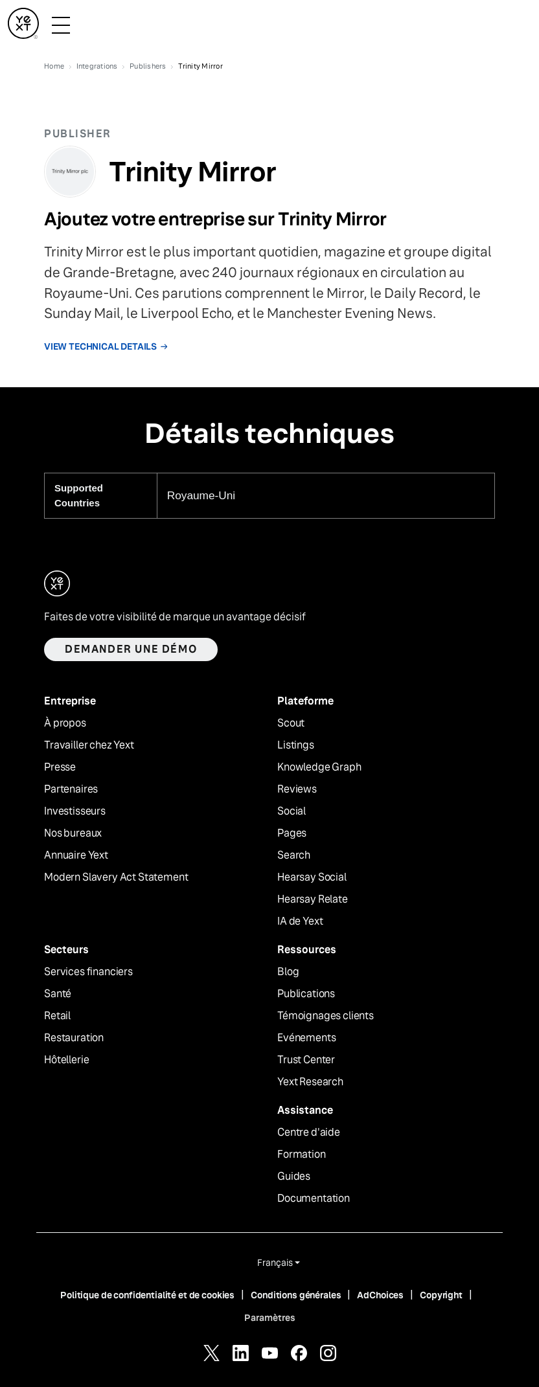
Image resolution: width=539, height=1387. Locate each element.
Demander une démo (131, 649)
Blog (288, 971)
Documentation (313, 1198)
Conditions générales (296, 1295)
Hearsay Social (312, 877)
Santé (57, 993)
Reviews (297, 789)
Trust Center (306, 1060)
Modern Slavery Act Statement (116, 877)
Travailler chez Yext (89, 745)
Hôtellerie (66, 1060)
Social (291, 811)
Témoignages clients (325, 1015)
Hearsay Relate (312, 899)
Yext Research (310, 1082)
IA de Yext (300, 921)
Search (293, 855)
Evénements (306, 1038)
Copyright (441, 1295)
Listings (295, 745)
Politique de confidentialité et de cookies (147, 1295)
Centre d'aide (308, 1132)
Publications (306, 993)
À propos (65, 723)
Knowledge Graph (319, 767)
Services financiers (88, 971)
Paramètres (269, 1318)
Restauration (74, 1038)
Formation (301, 1154)
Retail (57, 1015)
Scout (290, 723)
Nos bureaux (73, 833)
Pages (291, 833)
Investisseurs (75, 811)
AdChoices (380, 1295)
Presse (60, 767)
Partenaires (71, 789)
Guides (293, 1176)
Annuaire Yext (76, 855)
